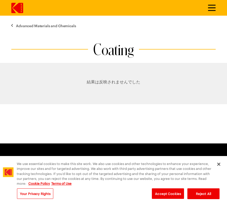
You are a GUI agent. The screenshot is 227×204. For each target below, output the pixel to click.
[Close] (218, 165)
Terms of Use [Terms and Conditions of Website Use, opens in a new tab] (61, 184)
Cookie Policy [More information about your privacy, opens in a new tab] (39, 184)
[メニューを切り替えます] (209, 8)
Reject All (203, 194)
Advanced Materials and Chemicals (46, 25)
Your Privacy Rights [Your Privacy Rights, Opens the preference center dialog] (35, 194)
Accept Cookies (168, 194)
